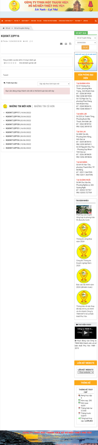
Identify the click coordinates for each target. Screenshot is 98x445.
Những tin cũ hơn (44, 230)
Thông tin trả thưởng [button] (50, 20)
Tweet (5, 200)
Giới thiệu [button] (8, 22)
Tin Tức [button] (17, 22)
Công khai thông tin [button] (66, 22)
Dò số (85, 47)
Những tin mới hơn (20, 230)
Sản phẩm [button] (25, 22)
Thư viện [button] (78, 22)
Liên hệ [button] (85, 20)
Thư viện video (83, 325)
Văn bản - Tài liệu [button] (36, 20)
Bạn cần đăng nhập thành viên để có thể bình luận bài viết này (30, 215)
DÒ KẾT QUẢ (81, 33)
